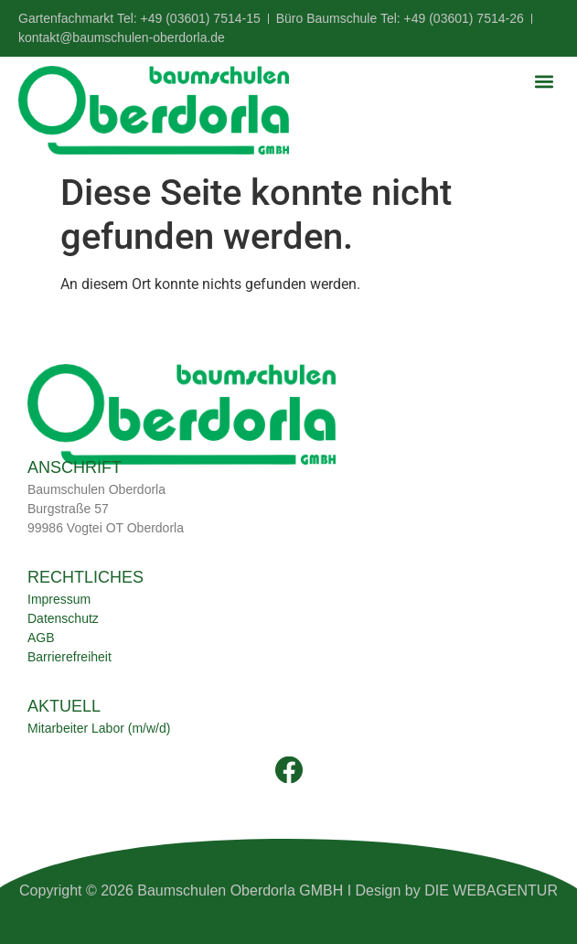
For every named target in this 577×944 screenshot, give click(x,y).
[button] (544, 81)
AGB (41, 637)
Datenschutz (63, 618)
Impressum (59, 599)
